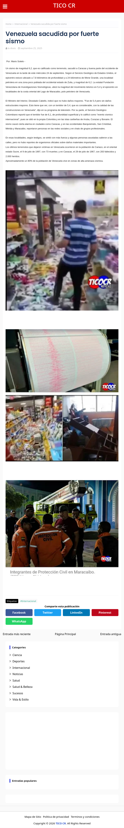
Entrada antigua (110, 634)
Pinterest (105, 612)
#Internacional (28, 601)
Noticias (18, 674)
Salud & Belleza (23, 687)
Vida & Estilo (21, 699)
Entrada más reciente (16, 634)
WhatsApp (19, 621)
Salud (16, 680)
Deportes (19, 661)
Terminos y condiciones (85, 816)
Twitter (48, 612)
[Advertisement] (62, 740)
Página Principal (65, 634)
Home (8, 24)
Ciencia (17, 655)
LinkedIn (76, 612)
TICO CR (64, 5)
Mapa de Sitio (33, 816)
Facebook (19, 612)
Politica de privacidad (56, 816)
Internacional (21, 24)
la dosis (11, 48)
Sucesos (18, 693)
